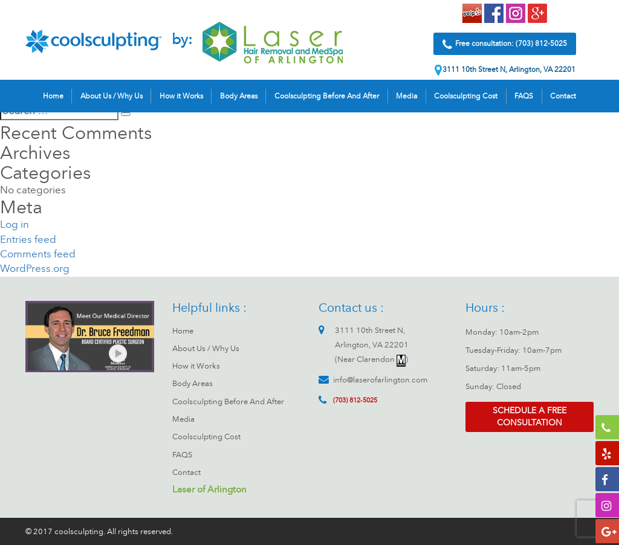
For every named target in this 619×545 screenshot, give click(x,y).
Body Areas (239, 98)
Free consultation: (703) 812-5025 (504, 46)
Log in (14, 224)
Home (53, 98)
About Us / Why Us (111, 98)
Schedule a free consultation (529, 416)
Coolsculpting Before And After (326, 98)
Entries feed (28, 239)
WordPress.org (35, 268)
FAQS (523, 98)
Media (406, 98)
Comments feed (38, 254)
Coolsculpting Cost (465, 98)
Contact (563, 98)
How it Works (181, 98)
